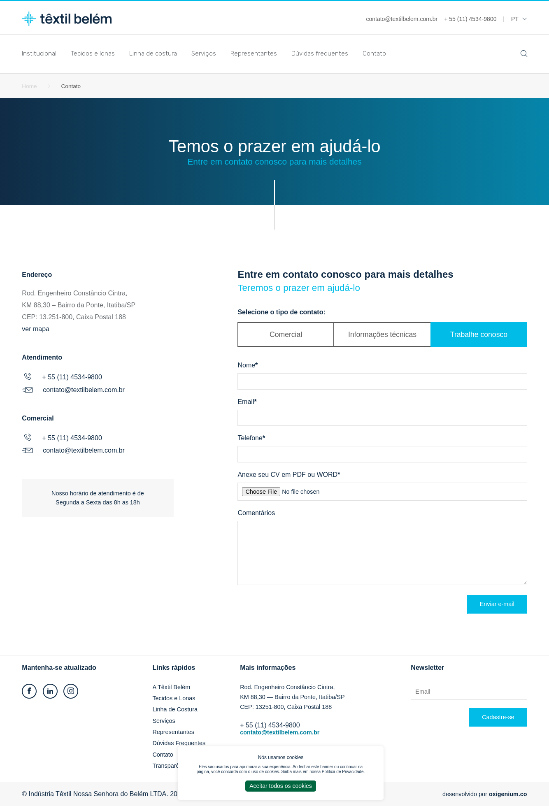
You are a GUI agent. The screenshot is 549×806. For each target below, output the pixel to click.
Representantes (253, 53)
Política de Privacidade (343, 771)
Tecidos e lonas (93, 53)
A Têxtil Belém (171, 687)
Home (29, 86)
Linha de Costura (175, 709)
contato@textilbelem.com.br (84, 389)
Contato (374, 53)
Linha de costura (153, 53)
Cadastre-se (498, 717)
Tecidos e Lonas (173, 698)
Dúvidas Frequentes (178, 743)
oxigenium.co (508, 794)
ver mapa (35, 328)
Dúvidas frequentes (319, 53)
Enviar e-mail (497, 604)
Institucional (39, 53)
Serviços (203, 53)
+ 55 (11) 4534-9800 (72, 377)
